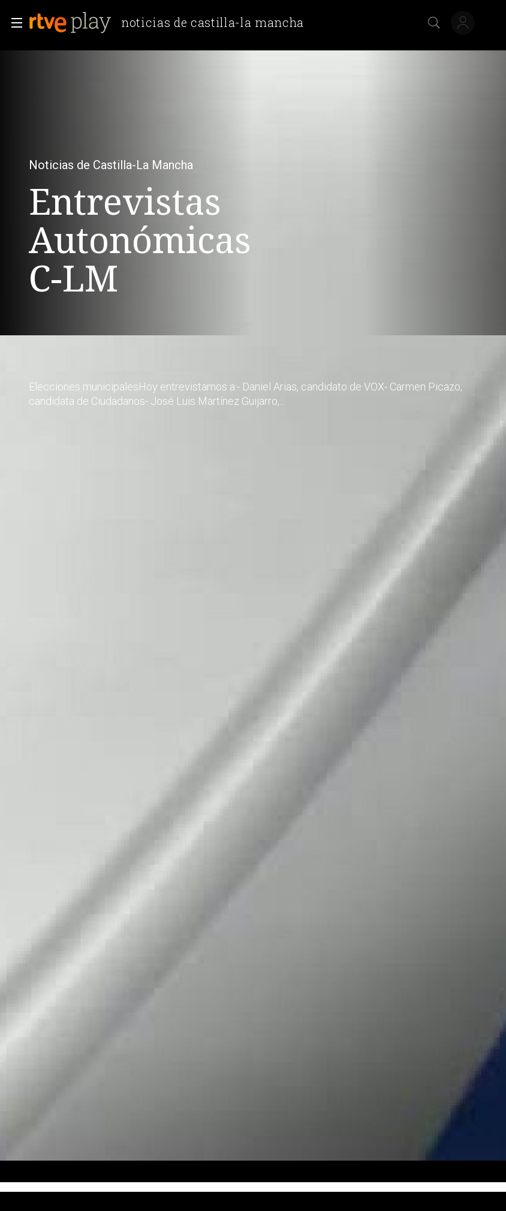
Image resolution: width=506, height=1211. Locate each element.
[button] (13, 23)
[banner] (171, 23)
